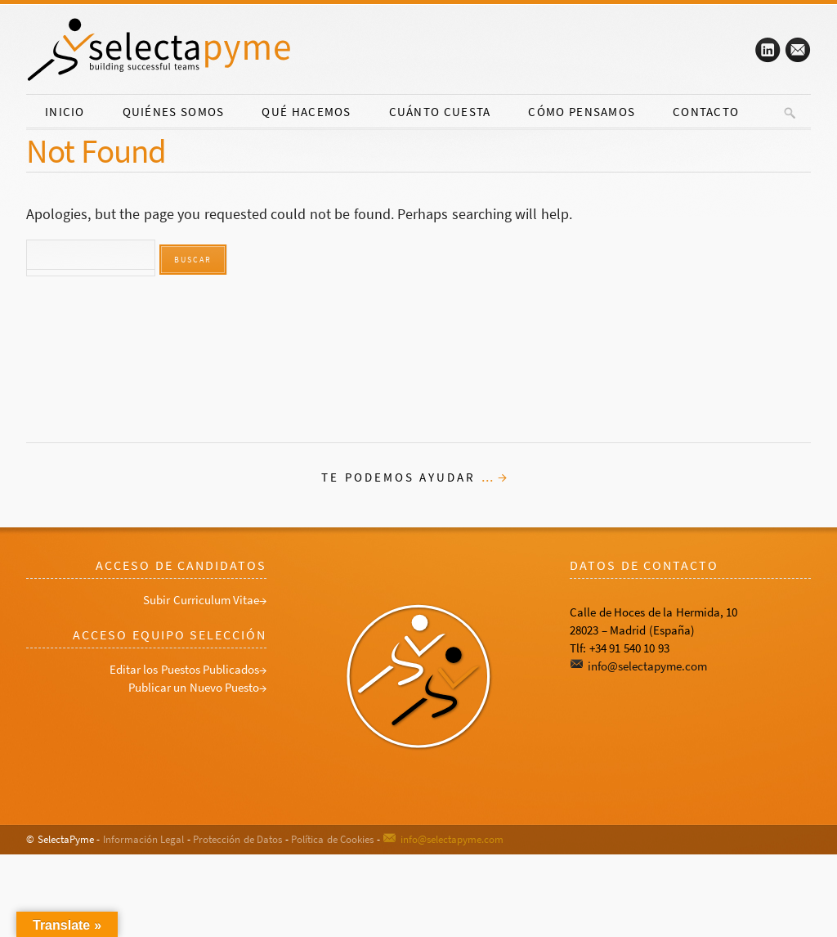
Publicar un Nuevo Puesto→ (197, 687)
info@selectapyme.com (647, 666)
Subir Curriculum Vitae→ (204, 599)
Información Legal (144, 839)
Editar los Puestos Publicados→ (188, 669)
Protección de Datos (237, 839)
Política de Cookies (332, 839)
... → (494, 477)
